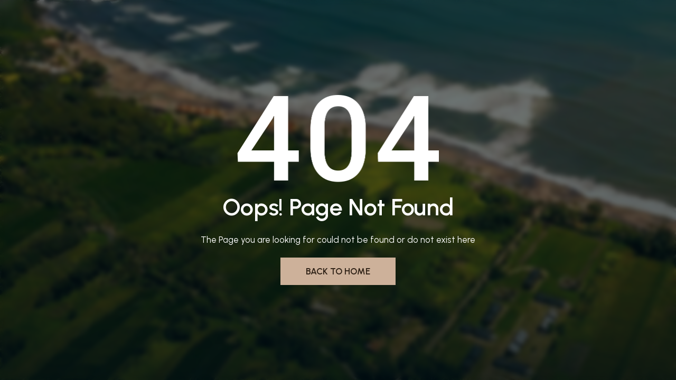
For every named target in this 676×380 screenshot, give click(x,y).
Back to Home (338, 271)
